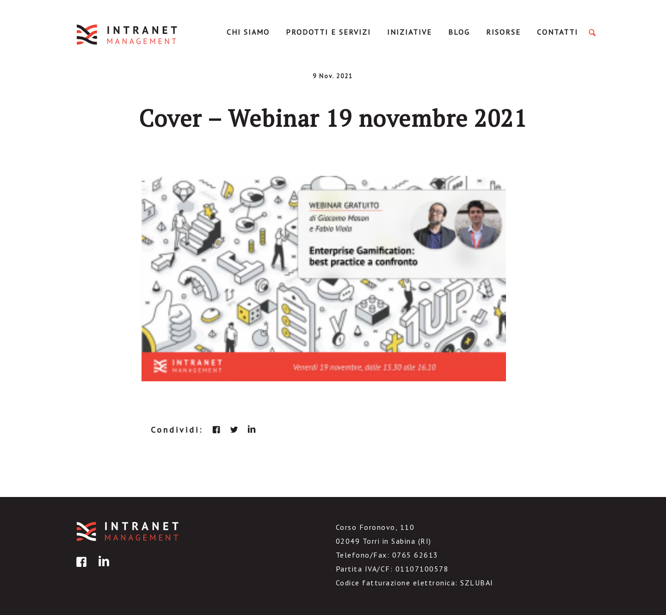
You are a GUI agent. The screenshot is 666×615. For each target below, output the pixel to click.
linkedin (251, 429)
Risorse (503, 32)
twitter (234, 429)
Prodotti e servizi (328, 32)
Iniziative (409, 32)
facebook (216, 429)
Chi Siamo (248, 32)
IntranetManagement (128, 34)
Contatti (557, 32)
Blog (459, 32)
